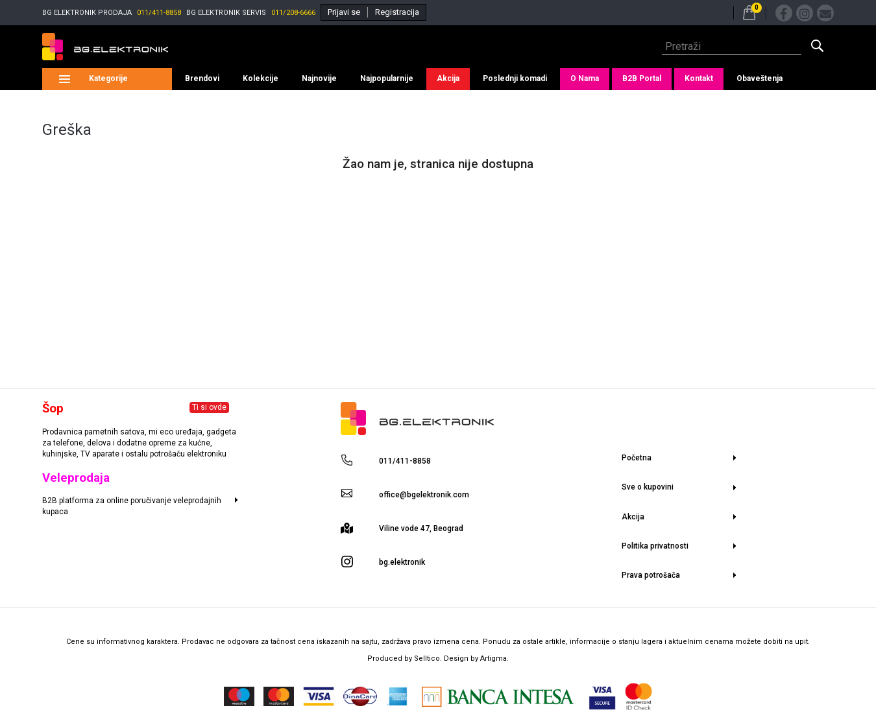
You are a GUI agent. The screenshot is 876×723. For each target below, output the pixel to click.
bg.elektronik (402, 562)
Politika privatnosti (655, 546)
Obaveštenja (759, 78)
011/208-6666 (293, 12)
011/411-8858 (159, 12)
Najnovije (319, 78)
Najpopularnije (386, 78)
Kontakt (699, 78)
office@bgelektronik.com (424, 494)
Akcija (448, 78)
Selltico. (429, 658)
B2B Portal (641, 78)
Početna (636, 457)
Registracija (397, 12)
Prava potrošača (651, 575)
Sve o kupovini (648, 487)
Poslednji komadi (515, 78)
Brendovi (202, 78)
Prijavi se (344, 12)
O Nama (584, 78)
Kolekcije (260, 78)
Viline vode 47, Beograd (421, 528)
